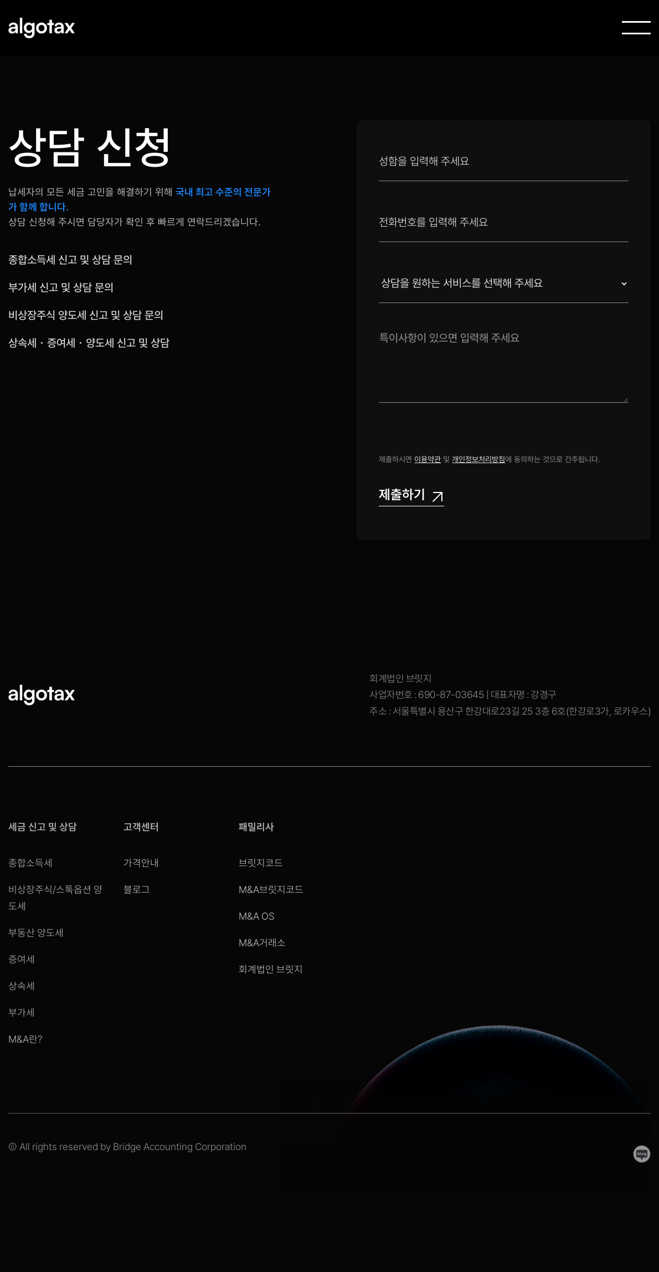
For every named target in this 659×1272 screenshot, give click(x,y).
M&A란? (26, 1036)
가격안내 (141, 863)
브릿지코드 (261, 863)
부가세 (22, 1009)
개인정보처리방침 (478, 459)
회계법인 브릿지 (271, 969)
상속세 (22, 984)
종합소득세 (31, 865)
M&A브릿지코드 (271, 889)
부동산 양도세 (36, 933)
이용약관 (427, 459)
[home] (41, 28)
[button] (636, 27)
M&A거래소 (262, 942)
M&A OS (257, 916)
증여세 (22, 959)
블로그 (136, 889)
